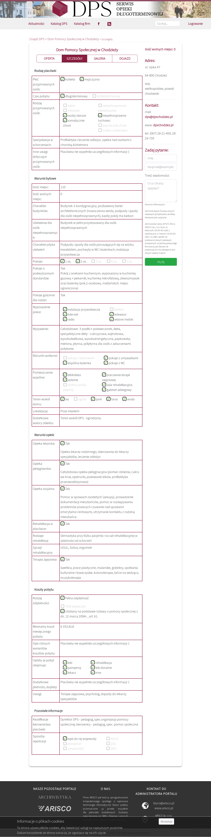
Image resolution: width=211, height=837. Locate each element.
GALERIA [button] (99, 58)
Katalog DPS (59, 23)
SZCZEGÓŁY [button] (74, 58)
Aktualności (36, 23)
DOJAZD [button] (124, 58)
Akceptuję (166, 821)
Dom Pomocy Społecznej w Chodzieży (73, 39)
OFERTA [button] (49, 58)
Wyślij (161, 262)
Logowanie (195, 23)
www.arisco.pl (163, 808)
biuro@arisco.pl (163, 803)
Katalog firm (82, 23)
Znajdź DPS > (38, 39)
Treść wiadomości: (157, 175)
